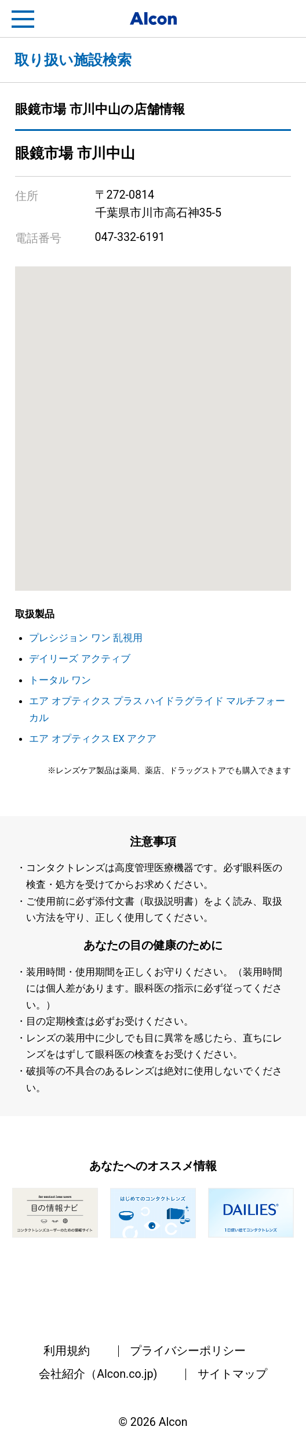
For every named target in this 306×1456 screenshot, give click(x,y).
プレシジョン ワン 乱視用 (85, 637)
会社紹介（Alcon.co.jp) (98, 1374)
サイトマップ (232, 1374)
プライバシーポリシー (188, 1351)
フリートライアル (282, 19)
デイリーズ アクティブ (79, 658)
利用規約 (66, 1351)
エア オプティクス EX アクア (92, 738)
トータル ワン (59, 680)
